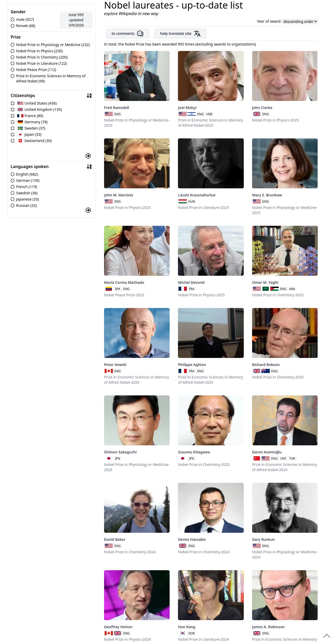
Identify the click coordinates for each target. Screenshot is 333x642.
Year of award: (270, 21)
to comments (128, 33)
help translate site (180, 33)
